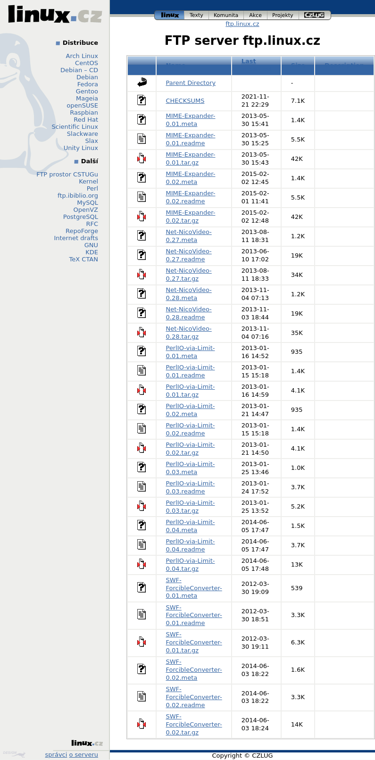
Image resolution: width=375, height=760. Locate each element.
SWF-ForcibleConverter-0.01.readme (194, 615)
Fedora (87, 84)
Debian (87, 77)
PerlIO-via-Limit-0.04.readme (190, 545)
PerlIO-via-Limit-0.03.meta (190, 468)
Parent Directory (191, 82)
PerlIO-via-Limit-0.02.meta (190, 410)
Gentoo (87, 91)
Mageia (87, 98)
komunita (226, 15)
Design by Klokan (14, 754)
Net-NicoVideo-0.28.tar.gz (189, 332)
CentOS (86, 63)
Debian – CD (79, 70)
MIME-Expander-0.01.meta (191, 119)
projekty (283, 15)
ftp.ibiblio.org (78, 195)
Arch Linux (82, 55)
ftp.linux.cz (242, 23)
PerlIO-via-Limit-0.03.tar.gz (190, 506)
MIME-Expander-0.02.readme (191, 197)
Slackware (82, 133)
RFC (92, 223)
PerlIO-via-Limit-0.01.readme (190, 371)
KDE (91, 252)
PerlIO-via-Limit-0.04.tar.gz (190, 564)
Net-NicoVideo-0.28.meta (189, 293)
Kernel (88, 181)
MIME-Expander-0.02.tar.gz (191, 216)
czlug (315, 15)
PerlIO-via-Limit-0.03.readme (190, 487)
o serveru (83, 754)
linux (169, 15)
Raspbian (84, 112)
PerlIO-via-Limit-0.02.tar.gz (190, 448)
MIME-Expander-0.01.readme (191, 139)
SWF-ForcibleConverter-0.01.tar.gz (194, 642)
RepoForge (82, 230)
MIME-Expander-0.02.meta (191, 177)
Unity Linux (81, 147)
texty (196, 15)
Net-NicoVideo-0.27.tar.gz (189, 274)
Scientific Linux (75, 126)
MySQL (87, 202)
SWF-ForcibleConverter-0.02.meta (194, 669)
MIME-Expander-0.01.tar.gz (191, 158)
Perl (92, 188)
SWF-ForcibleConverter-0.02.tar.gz (194, 724)
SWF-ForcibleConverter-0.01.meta (194, 588)
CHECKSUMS (185, 100)
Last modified (257, 65)
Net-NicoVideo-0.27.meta (189, 235)
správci (56, 754)
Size (298, 65)
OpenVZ (85, 209)
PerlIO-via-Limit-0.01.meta (190, 351)
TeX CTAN (83, 259)
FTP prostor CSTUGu (67, 174)
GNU (91, 245)
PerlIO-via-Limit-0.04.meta (190, 526)
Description (344, 65)
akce (255, 15)
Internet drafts (76, 238)
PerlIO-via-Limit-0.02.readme (190, 429)
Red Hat (86, 119)
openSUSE (82, 105)
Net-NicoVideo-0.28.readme (189, 313)
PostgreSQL (80, 216)
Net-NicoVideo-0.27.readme (189, 255)
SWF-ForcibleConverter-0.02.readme (194, 697)
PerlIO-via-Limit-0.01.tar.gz (190, 390)
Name (176, 65)
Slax (91, 140)
